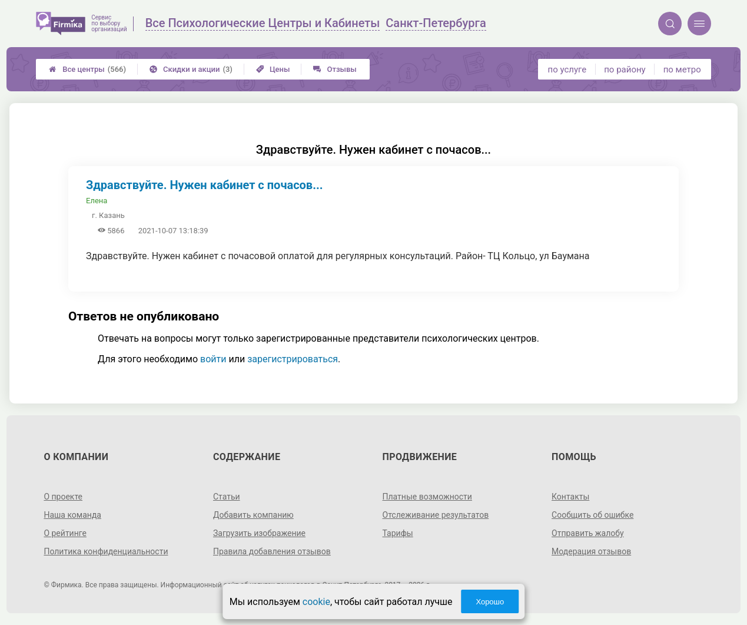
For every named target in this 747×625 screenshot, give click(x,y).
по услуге (567, 69)
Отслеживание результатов (436, 515)
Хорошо (490, 601)
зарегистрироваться (292, 359)
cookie (316, 601)
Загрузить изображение (259, 533)
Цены (273, 69)
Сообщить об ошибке (592, 515)
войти (213, 359)
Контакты (570, 496)
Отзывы (334, 69)
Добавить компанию (253, 515)
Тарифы (398, 533)
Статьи (226, 496)
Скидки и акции (191, 69)
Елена (96, 200)
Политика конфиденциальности (106, 551)
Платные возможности (427, 496)
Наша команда (72, 515)
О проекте (63, 496)
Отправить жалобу (588, 533)
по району (624, 69)
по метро (682, 69)
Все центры (87, 69)
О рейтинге (65, 533)
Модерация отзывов (591, 551)
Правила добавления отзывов (272, 551)
